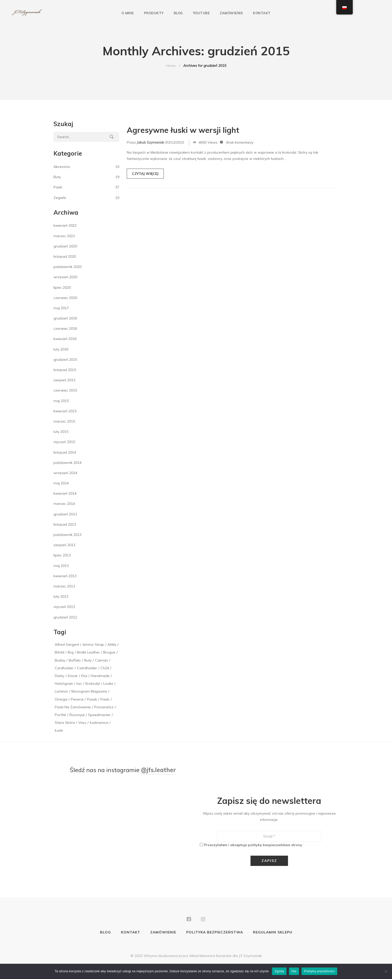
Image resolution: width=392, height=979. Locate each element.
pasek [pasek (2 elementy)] (92, 699)
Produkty (154, 13)
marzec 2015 (64, 421)
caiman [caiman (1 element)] (101, 660)
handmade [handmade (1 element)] (100, 676)
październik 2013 (68, 534)
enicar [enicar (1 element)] (73, 676)
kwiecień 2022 (65, 225)
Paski (58, 187)
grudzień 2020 (65, 246)
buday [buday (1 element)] (60, 660)
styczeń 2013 (64, 606)
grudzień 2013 (65, 514)
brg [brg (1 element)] (71, 652)
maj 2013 (61, 565)
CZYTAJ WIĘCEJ (145, 175)
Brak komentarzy (240, 143)
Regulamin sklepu (272, 932)
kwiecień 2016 (65, 339)
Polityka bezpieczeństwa (214, 932)
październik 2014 (68, 462)
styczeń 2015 (64, 442)
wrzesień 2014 (65, 473)
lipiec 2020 (62, 287)
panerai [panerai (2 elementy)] (77, 699)
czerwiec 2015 (65, 390)
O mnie (128, 13)
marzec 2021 (64, 236)
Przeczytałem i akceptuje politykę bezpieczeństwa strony (253, 845)
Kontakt (262, 13)
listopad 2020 (65, 256)
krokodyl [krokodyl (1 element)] (93, 683)
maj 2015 (61, 401)
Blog (178, 13)
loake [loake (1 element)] (108, 683)
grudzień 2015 (65, 359)
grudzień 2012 (65, 617)
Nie (294, 971)
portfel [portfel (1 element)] (60, 715)
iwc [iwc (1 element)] (79, 683)
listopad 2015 (65, 370)
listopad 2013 (65, 524)
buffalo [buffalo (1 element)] (75, 660)
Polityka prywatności (319, 971)
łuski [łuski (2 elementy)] (59, 730)
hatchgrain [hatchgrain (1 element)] (64, 683)
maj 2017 (61, 308)
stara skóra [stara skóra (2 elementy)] (65, 722)
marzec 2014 (64, 503)
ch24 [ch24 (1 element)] (104, 668)
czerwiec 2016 (65, 328)
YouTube (201, 13)
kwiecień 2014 (65, 493)
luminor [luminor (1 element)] (61, 691)
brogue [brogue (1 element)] (109, 652)
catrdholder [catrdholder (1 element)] (87, 668)
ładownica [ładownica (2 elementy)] (99, 722)
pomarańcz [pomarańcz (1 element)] (104, 707)
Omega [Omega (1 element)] (61, 699)
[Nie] (385, 971)
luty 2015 (61, 431)
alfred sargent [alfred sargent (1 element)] (67, 644)
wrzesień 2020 (65, 277)
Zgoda (279, 971)
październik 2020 (68, 266)
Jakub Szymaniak (150, 143)
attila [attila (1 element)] (112, 644)
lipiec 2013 (62, 555)
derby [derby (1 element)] (59, 676)
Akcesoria (62, 166)
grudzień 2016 (65, 318)
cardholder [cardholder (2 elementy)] (64, 668)
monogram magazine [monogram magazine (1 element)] (89, 691)
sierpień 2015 (64, 380)
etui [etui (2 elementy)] (84, 676)
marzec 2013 (64, 586)
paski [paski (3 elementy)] (104, 699)
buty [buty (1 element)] (88, 660)
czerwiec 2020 (65, 297)
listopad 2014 (65, 452)
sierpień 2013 (64, 545)
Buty (57, 177)
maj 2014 (61, 483)
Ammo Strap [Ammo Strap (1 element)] (93, 644)
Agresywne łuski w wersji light (188, 130)
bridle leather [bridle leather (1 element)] (88, 652)
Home (171, 65)
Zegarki (60, 197)
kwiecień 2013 (65, 576)
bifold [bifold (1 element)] (59, 652)
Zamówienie (231, 13)
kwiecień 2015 (65, 411)
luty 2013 (61, 596)
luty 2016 (61, 349)
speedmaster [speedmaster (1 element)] (99, 715)
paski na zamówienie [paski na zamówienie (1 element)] (73, 707)
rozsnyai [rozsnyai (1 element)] (77, 715)
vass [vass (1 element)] (82, 722)
